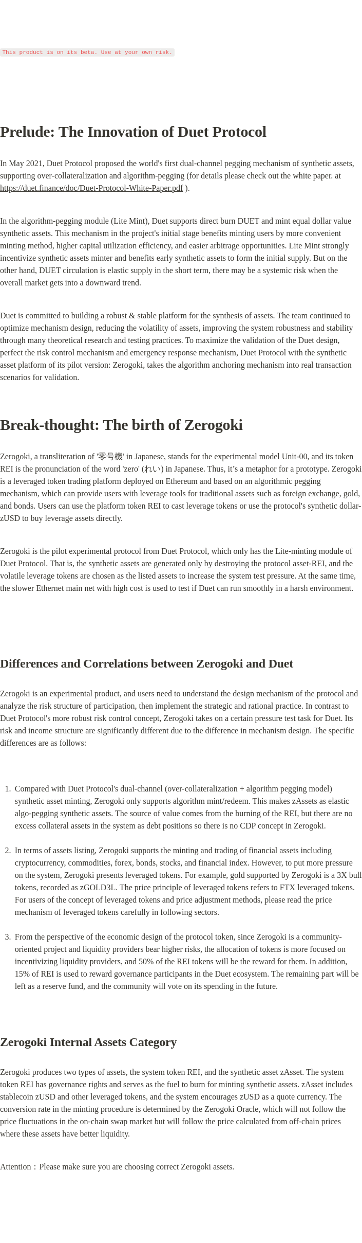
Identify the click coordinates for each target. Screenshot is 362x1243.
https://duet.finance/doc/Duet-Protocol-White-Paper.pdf (91, 188)
